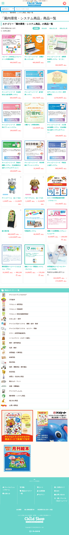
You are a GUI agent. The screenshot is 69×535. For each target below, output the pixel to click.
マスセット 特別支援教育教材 (18, 314)
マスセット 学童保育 (16, 309)
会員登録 (41, 491)
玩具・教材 (12, 347)
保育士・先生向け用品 (16, 376)
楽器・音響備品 (14, 386)
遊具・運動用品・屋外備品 (18, 367)
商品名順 (44, 28)
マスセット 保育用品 (16, 304)
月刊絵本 (12, 299)
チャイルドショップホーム (9, 489)
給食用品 (12, 357)
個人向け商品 (13, 400)
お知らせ (6, 493)
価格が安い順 (53, 28)
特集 (22, 487)
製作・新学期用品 (15, 343)
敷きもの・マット (15, 381)
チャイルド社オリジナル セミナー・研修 (23, 328)
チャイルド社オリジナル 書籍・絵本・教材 (23, 323)
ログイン (41, 494)
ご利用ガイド (59, 487)
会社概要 (18, 509)
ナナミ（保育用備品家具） (18, 333)
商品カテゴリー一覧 (10, 290)
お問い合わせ (59, 494)
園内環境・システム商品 (17, 396)
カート (40, 487)
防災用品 (12, 372)
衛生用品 (12, 362)
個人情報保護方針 (29, 509)
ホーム (5, 12)
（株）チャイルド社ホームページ (60, 500)
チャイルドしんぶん (15, 391)
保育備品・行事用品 (15, 352)
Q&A (56, 491)
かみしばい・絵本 (15, 319)
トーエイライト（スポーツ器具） (20, 338)
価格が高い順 (63, 28)
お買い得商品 (13, 405)
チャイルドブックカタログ (18, 295)
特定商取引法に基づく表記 (45, 509)
